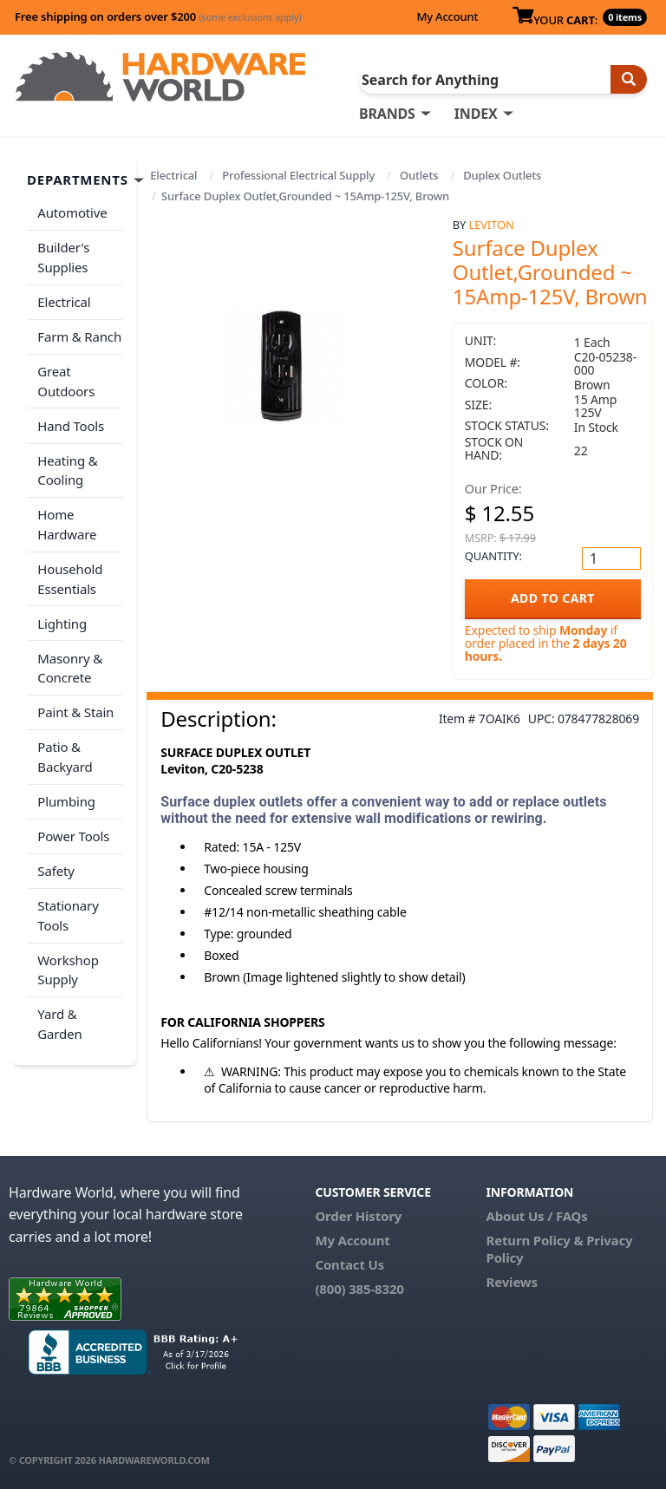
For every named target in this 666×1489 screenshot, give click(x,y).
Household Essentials (69, 574)
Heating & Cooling (67, 467)
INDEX (476, 113)
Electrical (173, 175)
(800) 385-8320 (359, 1288)
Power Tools (73, 829)
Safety (55, 863)
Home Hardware (66, 520)
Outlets (419, 175)
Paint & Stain (75, 706)
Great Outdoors (66, 379)
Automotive (72, 212)
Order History (358, 1216)
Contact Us (349, 1264)
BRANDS (387, 113)
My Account (447, 16)
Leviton (491, 224)
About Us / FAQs (537, 1216)
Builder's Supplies (63, 257)
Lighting (62, 618)
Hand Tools (70, 423)
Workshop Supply (67, 961)
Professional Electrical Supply (298, 175)
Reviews (512, 1281)
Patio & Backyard (64, 750)
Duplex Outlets (502, 175)
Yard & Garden (59, 1015)
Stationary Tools (67, 907)
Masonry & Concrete (69, 663)
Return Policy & (535, 1240)
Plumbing (66, 794)
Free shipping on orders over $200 (158, 16)
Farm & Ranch (79, 334)
